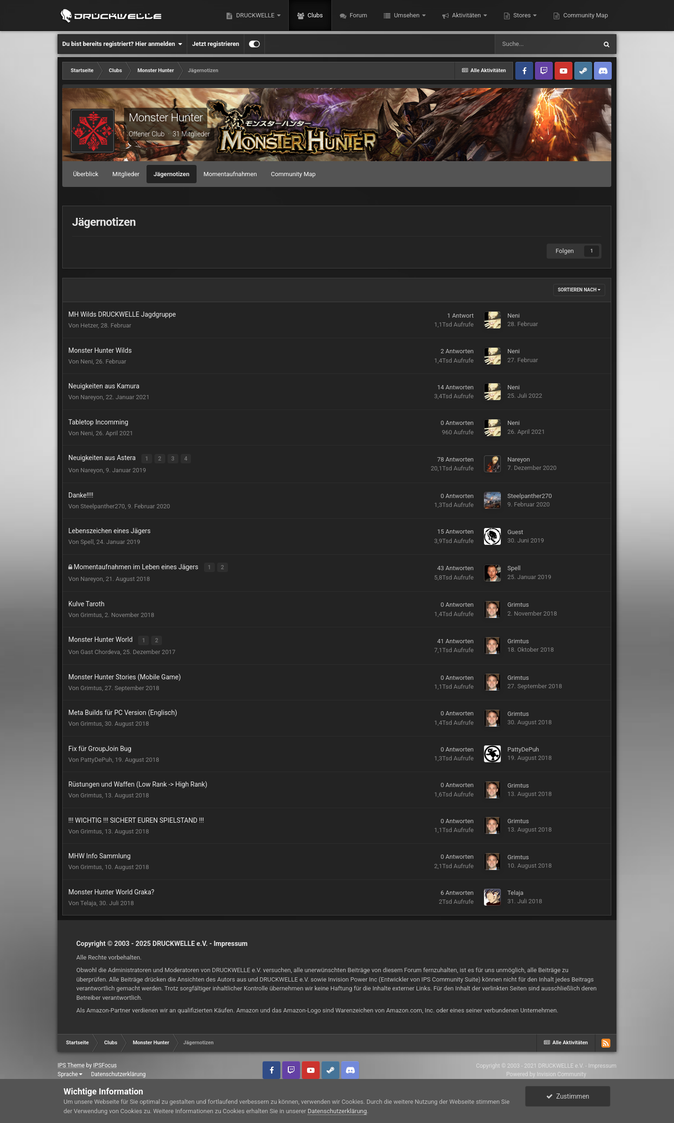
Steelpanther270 (103, 505)
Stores (522, 15)
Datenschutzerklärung (118, 1072)
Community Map (585, 15)
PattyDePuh (96, 756)
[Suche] (546, 44)
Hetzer (89, 325)
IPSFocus (105, 1063)
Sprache (70, 1072)
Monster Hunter (166, 117)
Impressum (230, 941)
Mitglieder (125, 174)
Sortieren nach (579, 289)
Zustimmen (567, 1096)
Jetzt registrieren (215, 43)
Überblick (85, 174)
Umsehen (406, 15)
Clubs (314, 15)
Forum (357, 15)
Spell (87, 540)
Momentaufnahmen (230, 174)
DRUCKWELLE (255, 15)
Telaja (88, 900)
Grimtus (91, 613)
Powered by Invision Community (546, 1071)
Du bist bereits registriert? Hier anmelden (122, 44)
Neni (513, 315)
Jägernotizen (172, 174)
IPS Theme (71, 1063)
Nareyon (92, 397)
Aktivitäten (467, 15)
